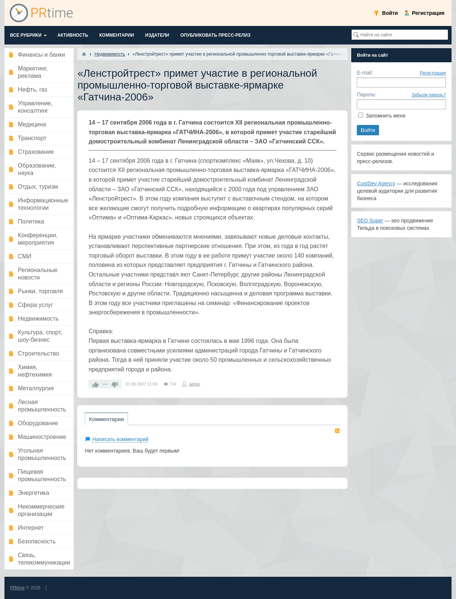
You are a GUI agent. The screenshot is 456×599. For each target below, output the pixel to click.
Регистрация (433, 73)
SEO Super (370, 221)
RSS (337, 430)
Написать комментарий (120, 439)
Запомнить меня (385, 116)
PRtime (17, 587)
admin (194, 384)
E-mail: (365, 73)
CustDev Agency (376, 183)
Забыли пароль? (429, 94)
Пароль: (366, 94)
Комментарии (106, 419)
